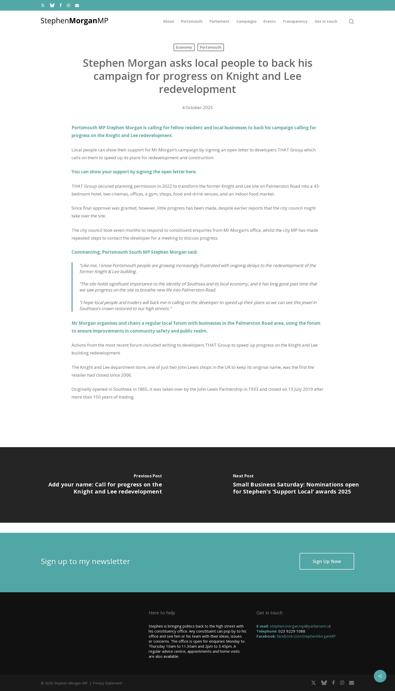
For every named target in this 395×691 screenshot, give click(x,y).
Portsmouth (210, 47)
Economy (184, 47)
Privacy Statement (107, 683)
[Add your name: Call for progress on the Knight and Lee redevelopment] (99, 485)
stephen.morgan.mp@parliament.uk (300, 626)
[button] (327, 561)
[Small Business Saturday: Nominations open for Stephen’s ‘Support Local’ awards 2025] (296, 485)
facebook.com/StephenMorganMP (306, 636)
